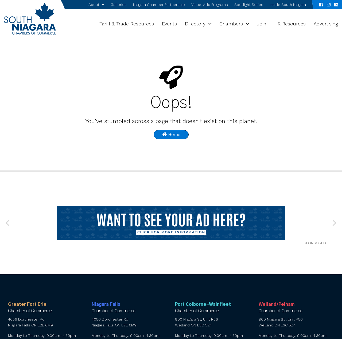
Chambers (231, 23)
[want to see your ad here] (171, 223)
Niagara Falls (106, 304)
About (93, 4)
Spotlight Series (248, 4)
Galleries (119, 4)
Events (169, 23)
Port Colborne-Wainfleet (203, 304)
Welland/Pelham (276, 304)
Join (261, 23)
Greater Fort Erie (27, 304)
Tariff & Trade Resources (126, 23)
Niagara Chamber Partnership (159, 4)
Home (171, 134)
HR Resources (290, 23)
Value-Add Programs (209, 4)
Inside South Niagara (288, 4)
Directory (195, 23)
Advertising (326, 23)
